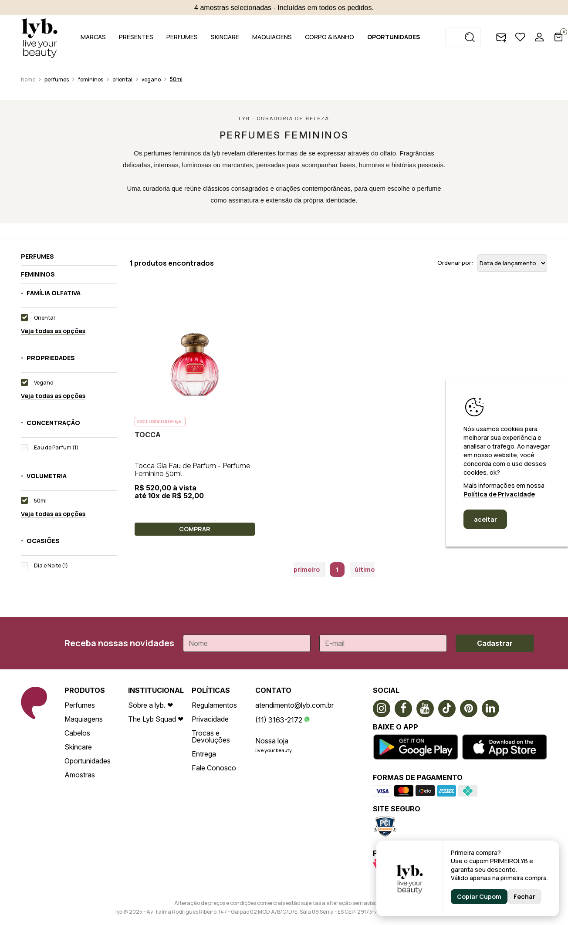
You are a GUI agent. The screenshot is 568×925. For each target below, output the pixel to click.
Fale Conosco (214, 767)
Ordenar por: (455, 263)
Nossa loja (271, 740)
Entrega (204, 753)
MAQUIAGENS (272, 37)
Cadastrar (495, 643)
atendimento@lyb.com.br (294, 705)
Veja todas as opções (53, 331)
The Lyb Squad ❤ (155, 719)
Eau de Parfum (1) (56, 447)
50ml (176, 79)
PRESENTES (136, 37)
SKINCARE (225, 37)
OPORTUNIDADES (393, 37)
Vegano (151, 79)
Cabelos (77, 733)
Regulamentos (214, 705)
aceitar (485, 519)
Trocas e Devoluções (211, 736)
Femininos (90, 79)
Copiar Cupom (479, 896)
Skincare (78, 747)
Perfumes (56, 79)
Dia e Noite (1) (51, 565)
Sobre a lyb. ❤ (150, 705)
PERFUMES (182, 37)
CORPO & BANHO (329, 37)
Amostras (79, 774)
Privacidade (210, 719)
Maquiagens (83, 719)
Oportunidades (87, 760)
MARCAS (93, 37)
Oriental (122, 79)
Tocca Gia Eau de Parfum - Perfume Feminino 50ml (192, 470)
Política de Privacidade (499, 494)
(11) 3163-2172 (278, 720)
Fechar (524, 896)
